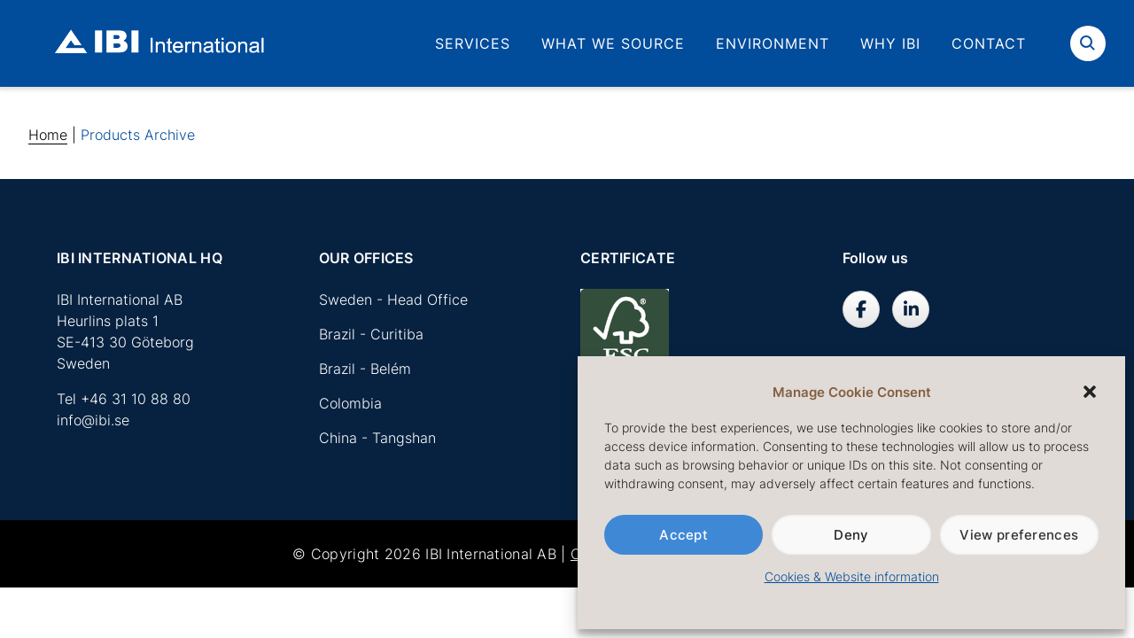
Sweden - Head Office (393, 299)
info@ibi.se (93, 420)
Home (47, 135)
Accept (683, 534)
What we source (613, 43)
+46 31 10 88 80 (135, 399)
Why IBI (890, 43)
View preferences (1018, 534)
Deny (851, 534)
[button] (1090, 392)
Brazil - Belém (365, 368)
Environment (772, 43)
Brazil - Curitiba (371, 334)
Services (472, 43)
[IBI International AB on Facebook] (861, 309)
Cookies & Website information (852, 576)
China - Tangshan (377, 438)
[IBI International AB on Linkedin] (910, 309)
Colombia (350, 403)
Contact (988, 43)
